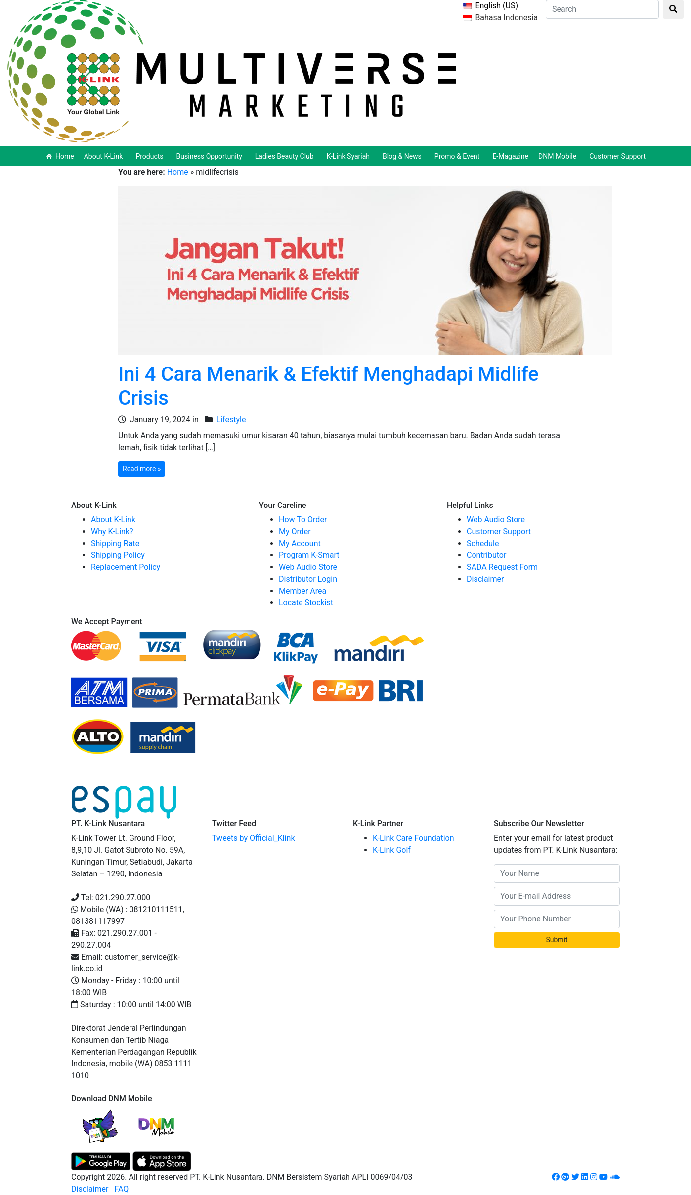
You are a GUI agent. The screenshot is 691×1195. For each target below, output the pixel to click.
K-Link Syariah (350, 156)
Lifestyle (231, 419)
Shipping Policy (118, 555)
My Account (300, 543)
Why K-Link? (112, 531)
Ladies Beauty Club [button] (286, 156)
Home (64, 156)
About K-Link (113, 519)
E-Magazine (510, 156)
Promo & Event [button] (458, 156)
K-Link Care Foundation (413, 838)
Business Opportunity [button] (210, 156)
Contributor (486, 555)
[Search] (602, 9)
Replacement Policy (125, 567)
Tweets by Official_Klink (253, 838)
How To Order (303, 519)
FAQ (121, 1189)
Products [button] (150, 156)
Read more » (142, 469)
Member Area (302, 591)
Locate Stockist (306, 602)
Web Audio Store (308, 567)
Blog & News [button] (404, 156)
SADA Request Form (502, 567)
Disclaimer (485, 579)
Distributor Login (308, 579)
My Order (295, 531)
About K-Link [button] (105, 156)
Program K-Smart (309, 555)
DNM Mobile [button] (558, 156)
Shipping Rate (115, 543)
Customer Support (617, 156)
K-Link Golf (392, 850)
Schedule (483, 543)
